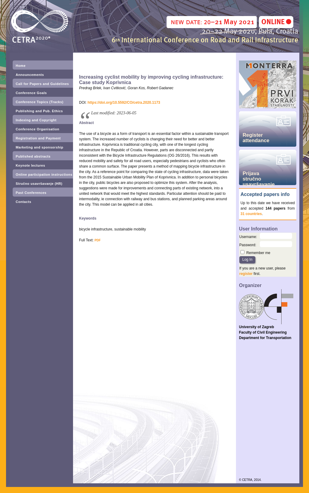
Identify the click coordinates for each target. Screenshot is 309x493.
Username (247, 237)
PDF (97, 240)
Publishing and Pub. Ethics (39, 111)
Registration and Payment (38, 138)
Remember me (258, 253)
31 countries (251, 214)
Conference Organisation (37, 129)
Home (21, 65)
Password (247, 245)
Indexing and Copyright (36, 120)
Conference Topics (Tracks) (39, 102)
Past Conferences (31, 192)
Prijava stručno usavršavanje (259, 178)
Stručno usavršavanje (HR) (39, 183)
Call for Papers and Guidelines (42, 84)
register (246, 274)
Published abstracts (33, 156)
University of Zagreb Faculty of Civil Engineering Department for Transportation (265, 332)
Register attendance (256, 137)
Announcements (30, 75)
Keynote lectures (30, 165)
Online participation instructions (44, 174)
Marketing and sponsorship (39, 147)
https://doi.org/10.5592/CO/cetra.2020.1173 (124, 102)
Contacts (23, 202)
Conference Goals (31, 93)
